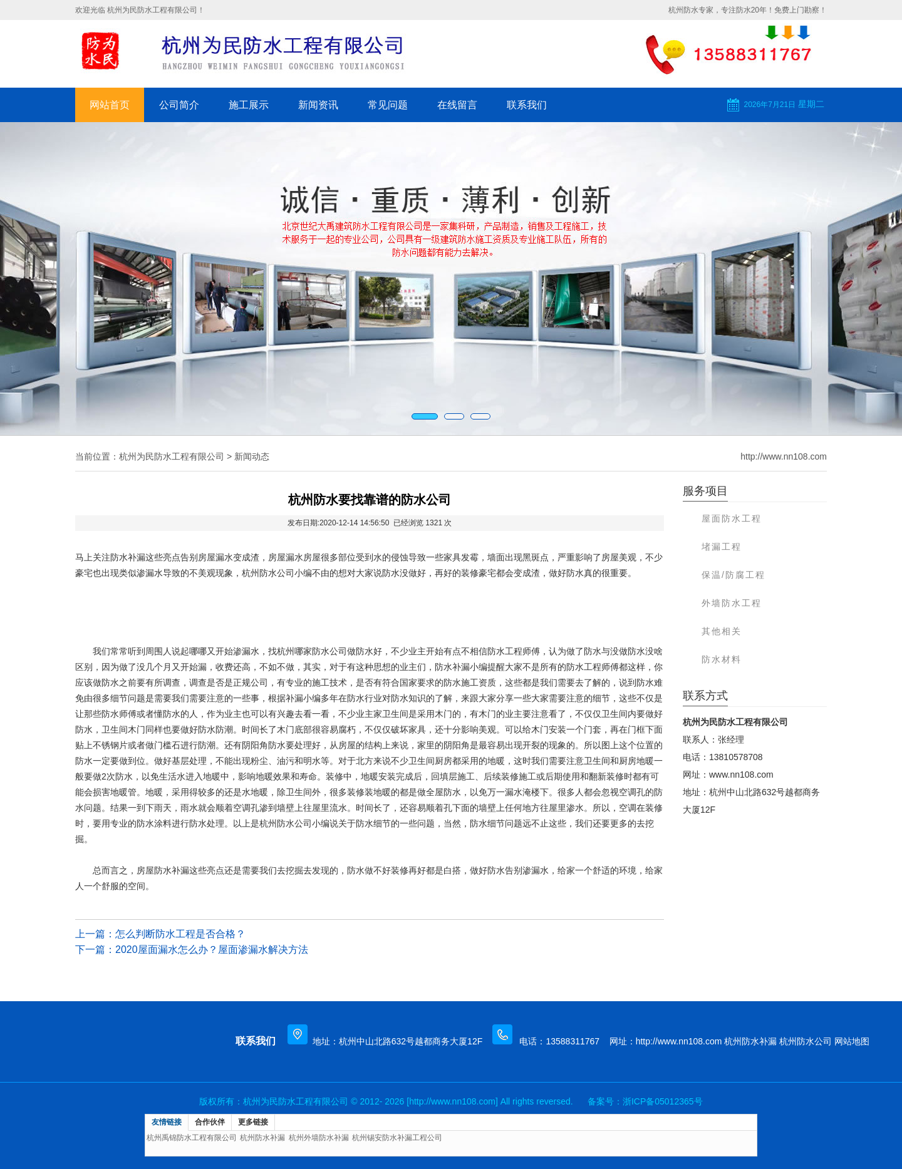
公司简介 (179, 105)
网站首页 (110, 105)
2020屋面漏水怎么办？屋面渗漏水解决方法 (211, 949)
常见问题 (388, 105)
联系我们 (527, 105)
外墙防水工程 (732, 603)
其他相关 (722, 631)
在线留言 (457, 105)
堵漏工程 (722, 547)
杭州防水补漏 (750, 1041)
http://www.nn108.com (783, 456)
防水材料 (722, 659)
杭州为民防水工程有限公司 (171, 456)
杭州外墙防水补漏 (319, 1137)
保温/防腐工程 (733, 575)
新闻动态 (251, 456)
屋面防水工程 (732, 518)
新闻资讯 (318, 105)
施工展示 (249, 105)
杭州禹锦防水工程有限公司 (192, 1137)
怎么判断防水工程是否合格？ (180, 934)
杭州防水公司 (805, 1041)
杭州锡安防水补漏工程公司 (397, 1137)
